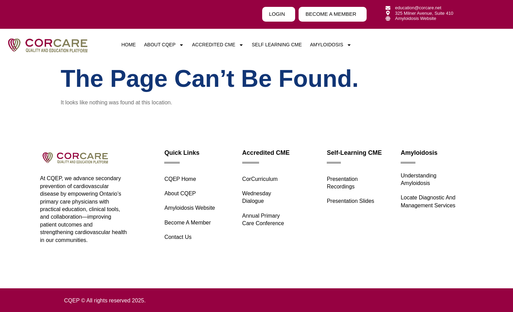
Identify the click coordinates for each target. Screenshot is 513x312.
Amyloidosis (330, 45)
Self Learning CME (277, 44)
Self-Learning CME (354, 152)
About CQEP (164, 45)
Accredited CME (218, 45)
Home (128, 44)
